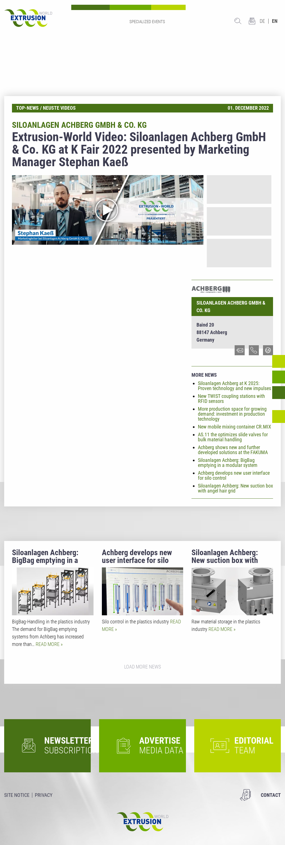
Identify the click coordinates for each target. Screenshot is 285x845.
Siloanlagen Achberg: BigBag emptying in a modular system (227, 462)
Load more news (142, 667)
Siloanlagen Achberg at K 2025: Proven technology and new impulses (234, 385)
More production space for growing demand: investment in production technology (232, 414)
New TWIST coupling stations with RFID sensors (231, 398)
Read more (48, 644)
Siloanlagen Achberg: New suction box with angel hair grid (235, 488)
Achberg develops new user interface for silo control (234, 475)
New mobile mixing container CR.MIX (234, 427)
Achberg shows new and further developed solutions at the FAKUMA (233, 449)
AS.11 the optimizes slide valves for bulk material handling (233, 437)
